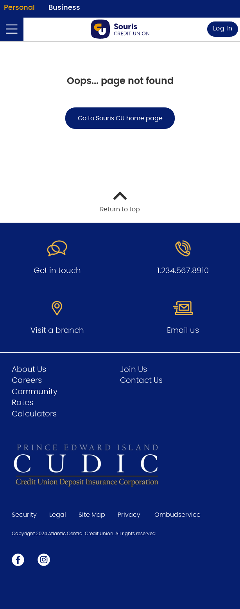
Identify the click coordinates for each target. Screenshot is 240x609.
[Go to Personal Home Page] (120, 29)
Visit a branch (57, 330)
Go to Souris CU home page (120, 118)
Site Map (92, 515)
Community (34, 392)
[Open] (11, 29)
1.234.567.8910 (183, 271)
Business (64, 7)
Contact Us (141, 380)
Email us (183, 330)
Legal (57, 515)
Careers (27, 380)
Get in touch (57, 271)
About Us (29, 369)
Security (24, 515)
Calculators (34, 414)
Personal (19, 7)
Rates (22, 403)
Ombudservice (177, 515)
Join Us (133, 369)
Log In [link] (223, 28)
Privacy (129, 515)
